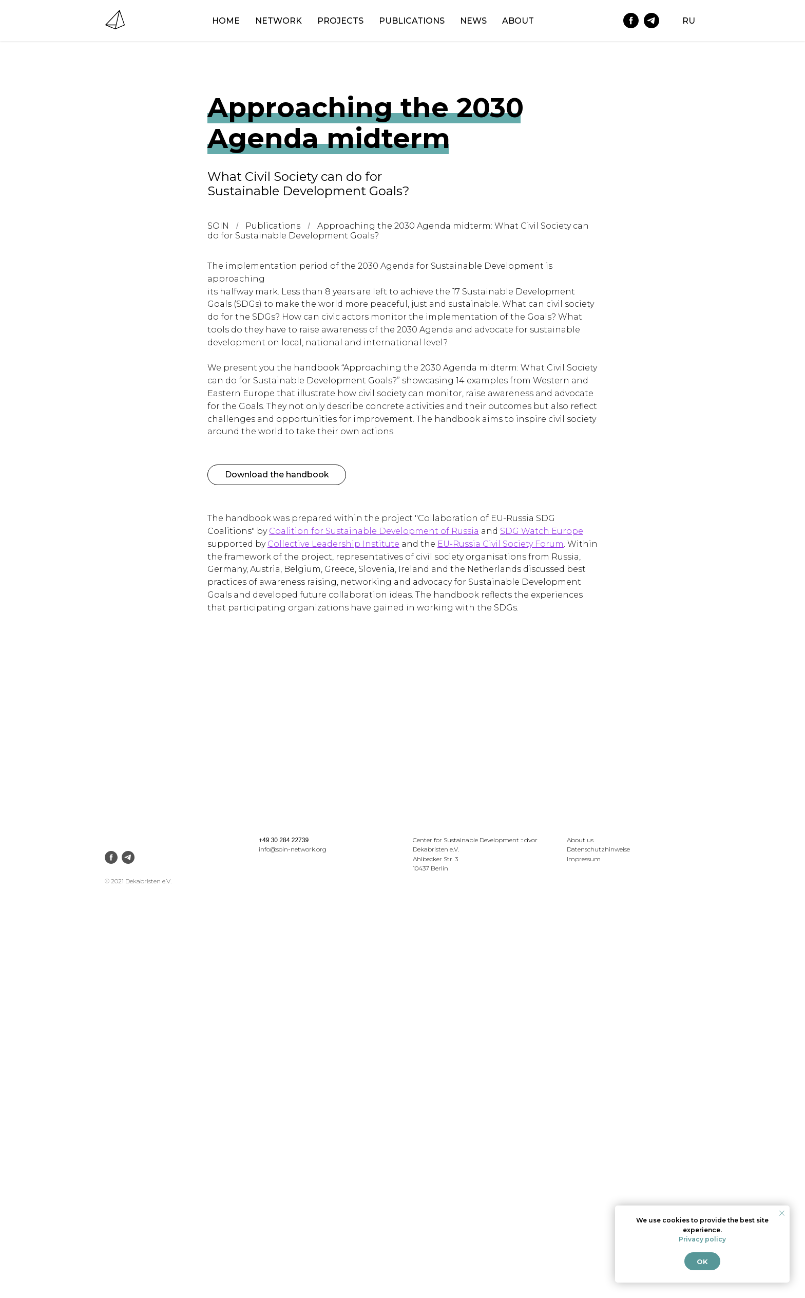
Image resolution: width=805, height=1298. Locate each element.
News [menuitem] (473, 21)
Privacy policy (702, 1239)
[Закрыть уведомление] (782, 1213)
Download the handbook (277, 474)
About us (580, 840)
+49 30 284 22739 (284, 840)
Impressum (584, 859)
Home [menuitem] (226, 21)
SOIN (218, 226)
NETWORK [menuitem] (278, 21)
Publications (272, 226)
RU (688, 21)
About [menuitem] (518, 21)
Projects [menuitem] (340, 21)
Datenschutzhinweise (598, 849)
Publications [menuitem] (412, 21)
